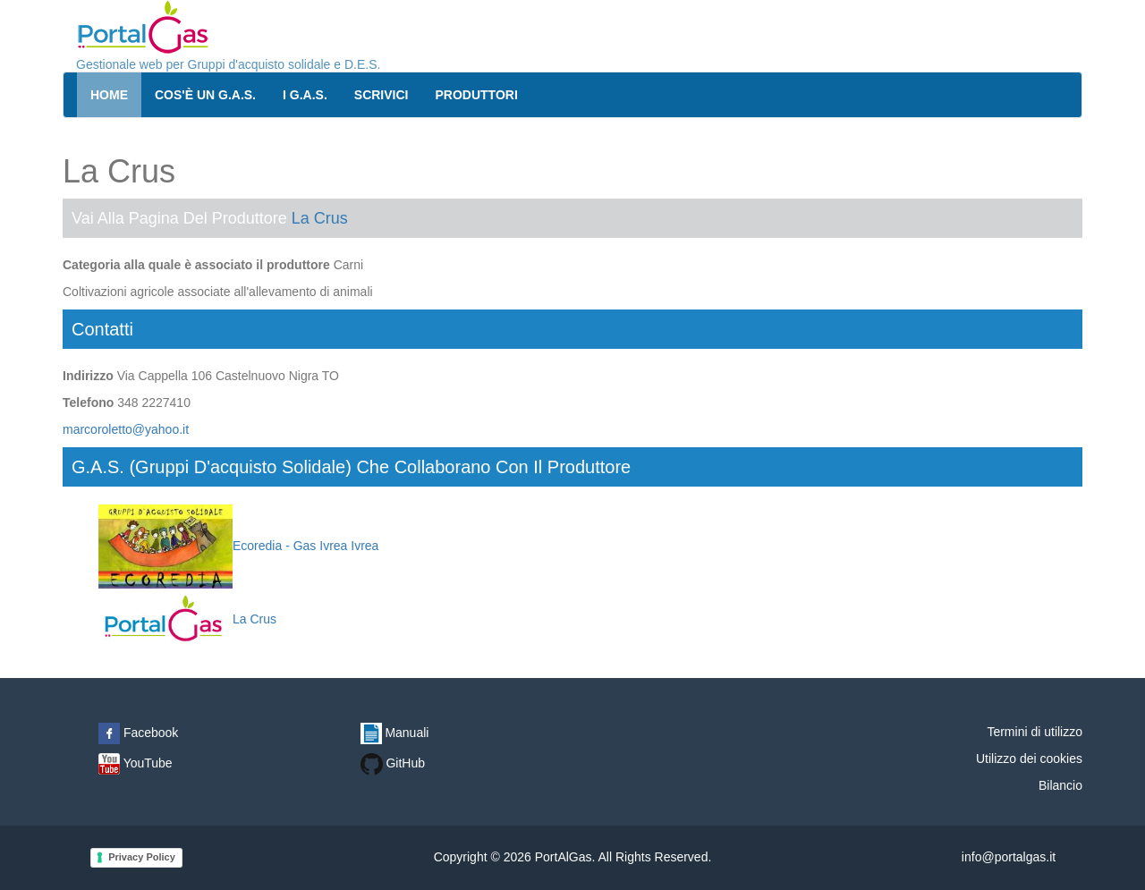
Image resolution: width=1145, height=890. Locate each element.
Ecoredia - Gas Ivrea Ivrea (238, 545)
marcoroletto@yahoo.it (126, 429)
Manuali (394, 732)
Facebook (138, 732)
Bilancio (1060, 785)
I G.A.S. (305, 95)
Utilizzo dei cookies (1029, 758)
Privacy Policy (141, 857)
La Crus (320, 218)
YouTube (135, 763)
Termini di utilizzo (1034, 732)
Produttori (477, 95)
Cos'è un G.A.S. (205, 95)
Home (109, 95)
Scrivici (381, 95)
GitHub (392, 763)
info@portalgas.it (1009, 857)
